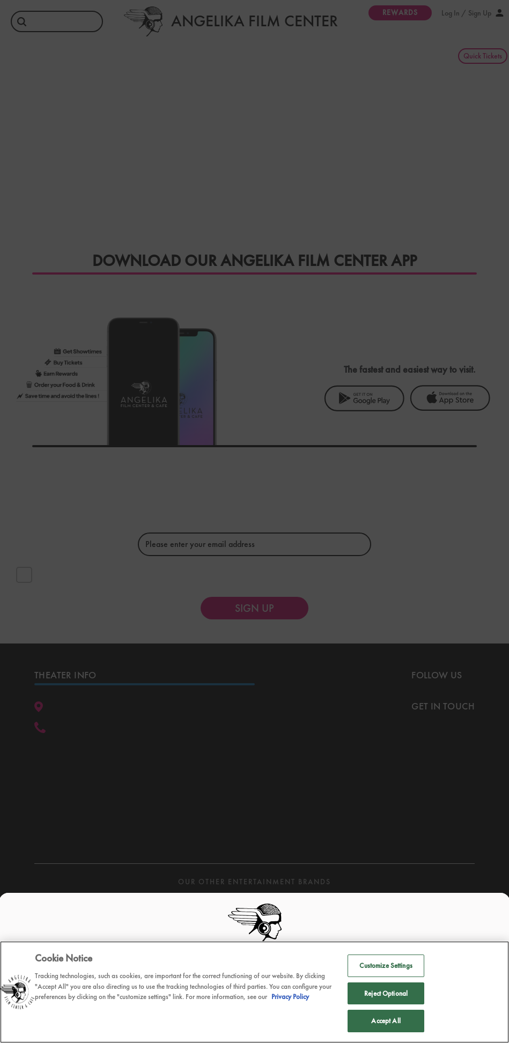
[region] (254, 992)
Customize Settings (385, 965)
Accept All (385, 1020)
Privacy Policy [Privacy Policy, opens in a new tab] (290, 996)
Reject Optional (386, 993)
